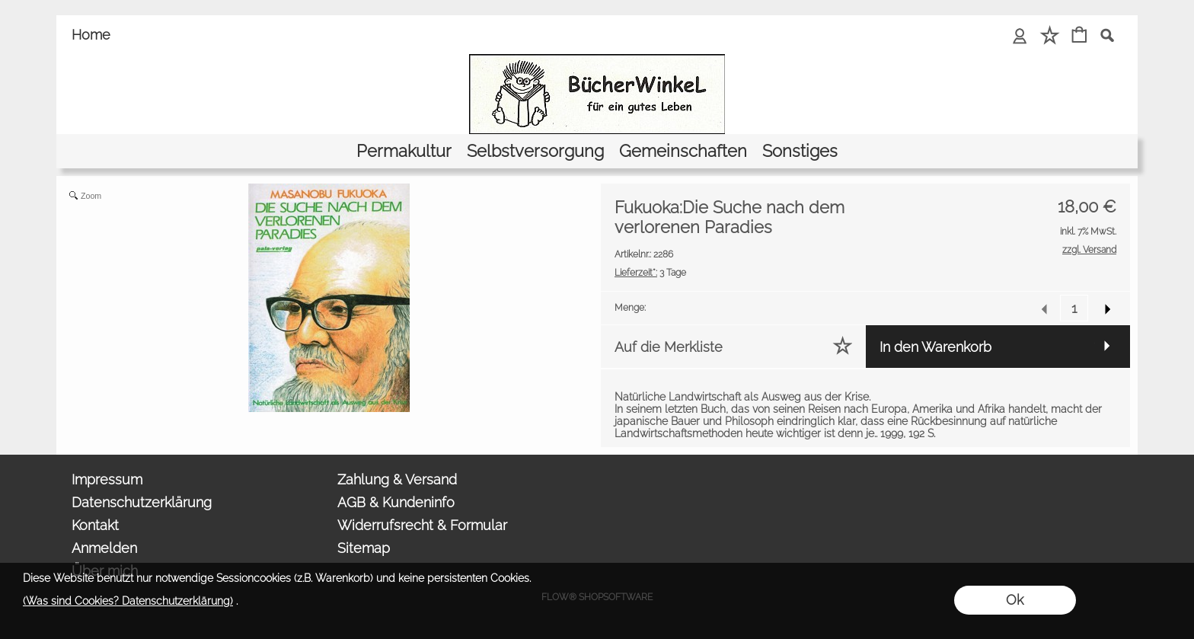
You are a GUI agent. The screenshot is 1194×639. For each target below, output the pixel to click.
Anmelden (104, 548)
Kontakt (95, 525)
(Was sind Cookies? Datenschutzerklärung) (128, 601)
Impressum (107, 479)
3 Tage (650, 272)
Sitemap (363, 548)
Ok (1014, 600)
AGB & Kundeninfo (396, 502)
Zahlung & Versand (397, 479)
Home (91, 35)
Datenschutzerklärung (142, 502)
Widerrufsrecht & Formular (422, 525)
